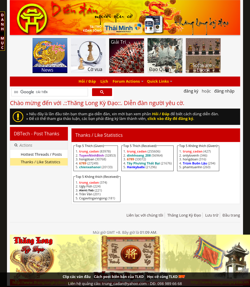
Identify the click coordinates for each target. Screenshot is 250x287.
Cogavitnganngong (93, 198)
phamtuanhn (192, 167)
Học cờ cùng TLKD (166, 276)
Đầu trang (231, 215)
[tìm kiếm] (49, 92)
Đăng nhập (224, 91)
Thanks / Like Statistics (40, 161)
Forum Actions (126, 81)
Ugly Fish (85, 186)
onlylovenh (191, 155)
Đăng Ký (191, 91)
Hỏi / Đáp (87, 81)
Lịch (104, 81)
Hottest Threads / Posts (41, 154)
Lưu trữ (211, 215)
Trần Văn (85, 194)
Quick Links (158, 81)
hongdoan (86, 159)
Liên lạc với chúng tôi (144, 215)
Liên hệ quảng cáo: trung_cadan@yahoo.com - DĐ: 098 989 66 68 (125, 283)
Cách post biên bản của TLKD (119, 276)
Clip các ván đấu (77, 276)
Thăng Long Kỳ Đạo (184, 215)
